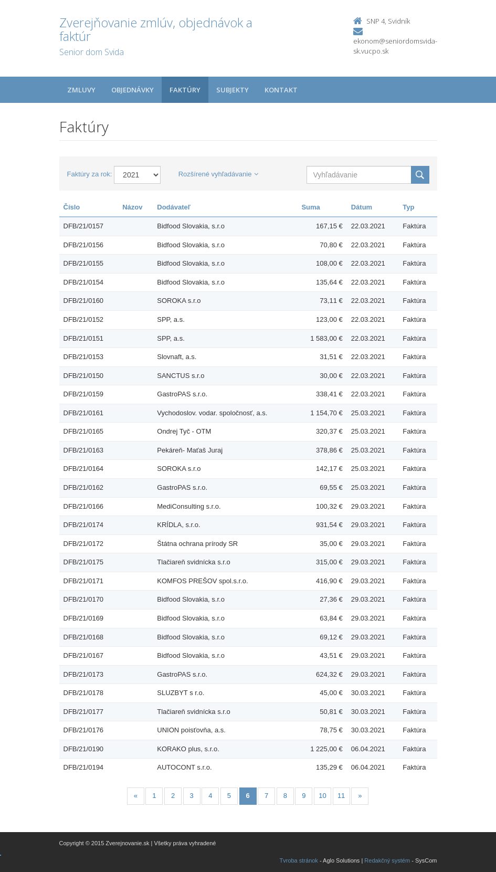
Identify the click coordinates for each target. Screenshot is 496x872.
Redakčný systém (387, 860)
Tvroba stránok (299, 860)
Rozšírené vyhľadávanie (218, 174)
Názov (132, 207)
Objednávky (132, 89)
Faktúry (185, 89)
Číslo (72, 207)
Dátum (361, 207)
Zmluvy (81, 89)
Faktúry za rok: (89, 174)
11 (341, 796)
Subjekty (232, 89)
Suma (310, 207)
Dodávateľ (174, 207)
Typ (408, 207)
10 (322, 796)
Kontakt (281, 89)
